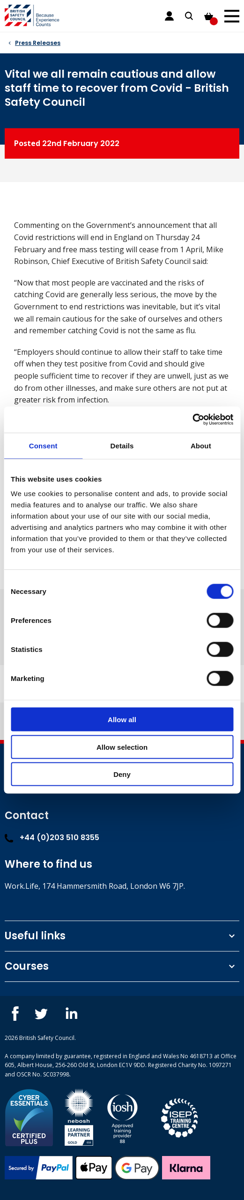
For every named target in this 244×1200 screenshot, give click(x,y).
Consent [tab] (43, 445)
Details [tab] (122, 445)
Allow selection (122, 747)
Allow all (122, 720)
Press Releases (37, 43)
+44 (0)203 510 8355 (52, 837)
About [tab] (201, 445)
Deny (122, 774)
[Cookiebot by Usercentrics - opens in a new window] (192, 420)
